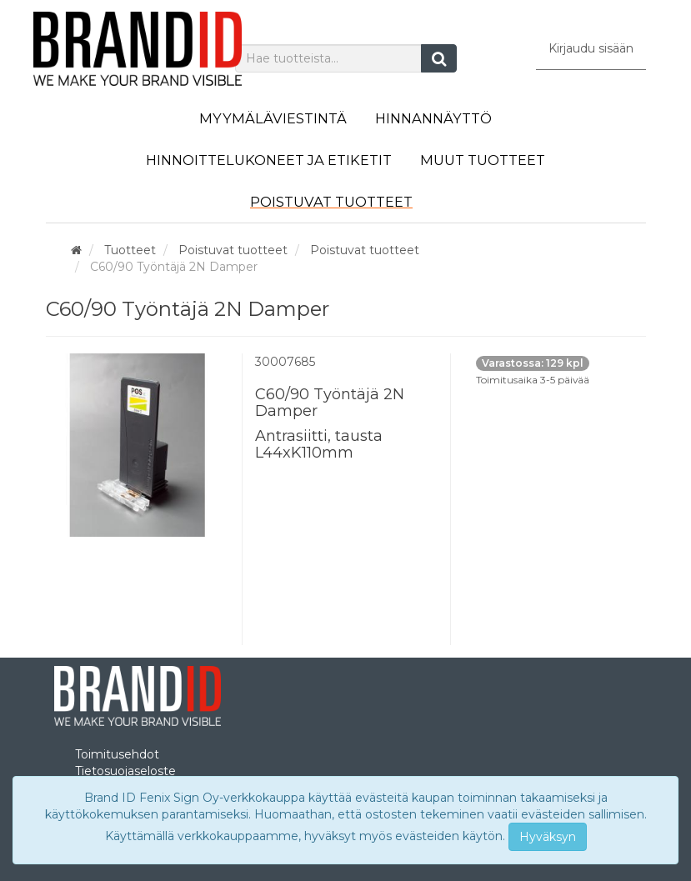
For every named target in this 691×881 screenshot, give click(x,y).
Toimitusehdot (117, 754)
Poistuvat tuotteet (331, 201)
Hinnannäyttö (433, 118)
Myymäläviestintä (273, 118)
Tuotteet (130, 250)
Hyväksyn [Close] (547, 836)
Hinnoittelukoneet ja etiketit (269, 160)
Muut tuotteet (482, 160)
